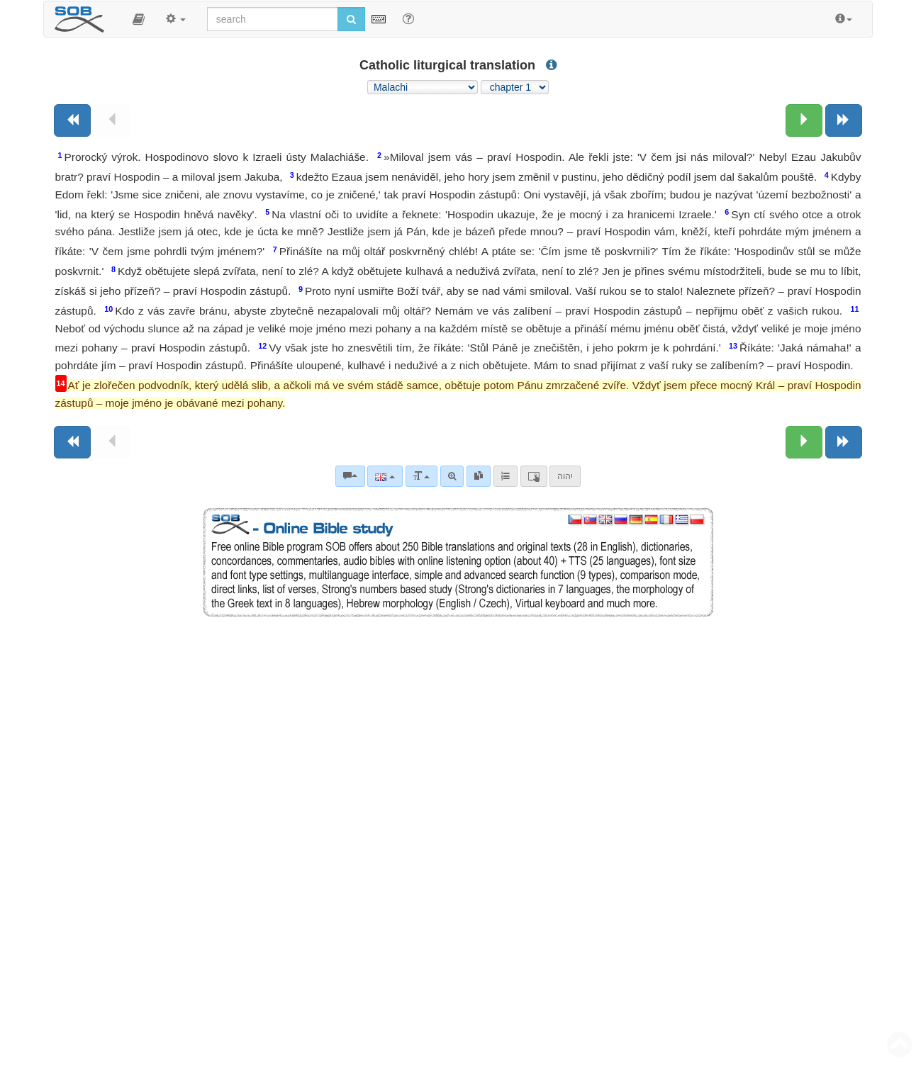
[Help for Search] (408, 18)
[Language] (384, 476)
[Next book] (843, 120)
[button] (138, 19)
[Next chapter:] (804, 120)
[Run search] (351, 19)
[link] (479, 476)
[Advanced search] (452, 476)
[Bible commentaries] (350, 476)
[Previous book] (72, 120)
